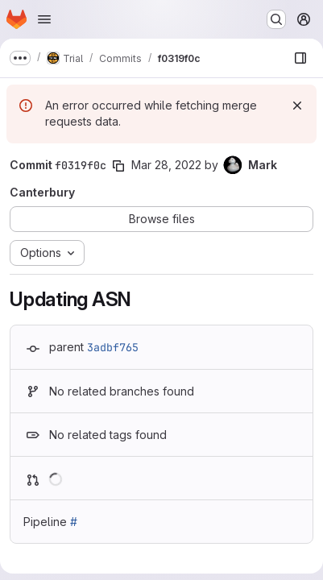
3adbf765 (113, 347)
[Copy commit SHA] (118, 166)
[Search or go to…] (276, 19)
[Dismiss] (297, 105)
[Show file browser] (300, 58)
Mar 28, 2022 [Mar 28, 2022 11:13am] (166, 165)
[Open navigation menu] (44, 19)
